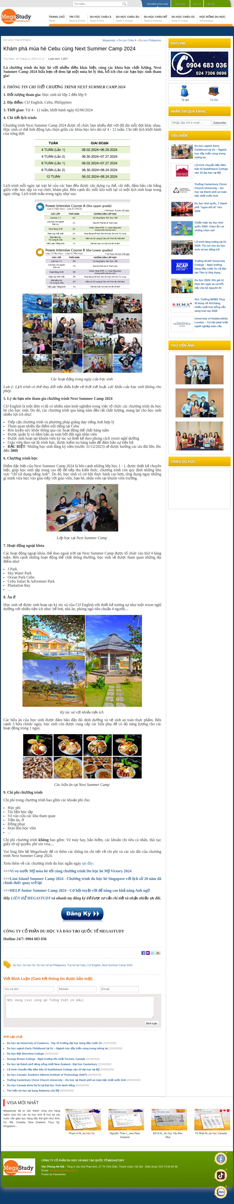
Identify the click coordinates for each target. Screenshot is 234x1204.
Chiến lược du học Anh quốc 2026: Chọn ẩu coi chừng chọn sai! (209, 226)
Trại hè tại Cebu (76, 965)
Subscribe (219, 122)
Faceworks (59, 1174)
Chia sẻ (197, 4)
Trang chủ (57, 18)
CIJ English (94, 965)
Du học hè (29, 965)
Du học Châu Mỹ (155, 18)
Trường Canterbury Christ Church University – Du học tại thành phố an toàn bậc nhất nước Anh (73, 1080)
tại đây (87, 863)
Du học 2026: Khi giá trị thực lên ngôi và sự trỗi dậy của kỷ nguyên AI (209, 284)
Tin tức (77, 18)
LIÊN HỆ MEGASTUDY (31, 898)
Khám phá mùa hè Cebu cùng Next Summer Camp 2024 (69, 49)
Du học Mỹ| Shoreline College (32, 1053)
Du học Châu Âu (127, 18)
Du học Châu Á (100, 18)
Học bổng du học (212, 18)
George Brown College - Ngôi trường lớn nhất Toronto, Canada (53, 1058)
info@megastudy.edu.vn (64, 1170)
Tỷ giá (185, 93)
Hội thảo (180, 4)
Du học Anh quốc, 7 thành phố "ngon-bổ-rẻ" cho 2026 (211, 207)
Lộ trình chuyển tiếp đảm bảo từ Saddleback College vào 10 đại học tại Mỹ (60, 1069)
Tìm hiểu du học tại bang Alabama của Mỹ (40, 1090)
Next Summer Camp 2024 (117, 965)
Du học (17, 965)
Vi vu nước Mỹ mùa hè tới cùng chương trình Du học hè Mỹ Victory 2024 (70, 871)
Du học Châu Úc (183, 18)
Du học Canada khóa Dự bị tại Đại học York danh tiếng (48, 1085)
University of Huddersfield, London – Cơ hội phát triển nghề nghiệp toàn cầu (211, 322)
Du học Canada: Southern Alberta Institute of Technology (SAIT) (54, 1074)
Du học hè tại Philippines (51, 965)
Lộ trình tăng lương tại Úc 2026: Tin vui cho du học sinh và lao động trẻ (211, 245)
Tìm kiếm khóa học (157, 4)
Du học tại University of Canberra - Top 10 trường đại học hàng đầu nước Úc (62, 1043)
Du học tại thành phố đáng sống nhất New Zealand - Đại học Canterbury (59, 1064)
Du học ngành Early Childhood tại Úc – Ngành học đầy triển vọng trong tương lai (64, 1048)
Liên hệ (210, 4)
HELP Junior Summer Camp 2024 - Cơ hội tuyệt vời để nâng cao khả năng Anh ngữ (80, 890)
